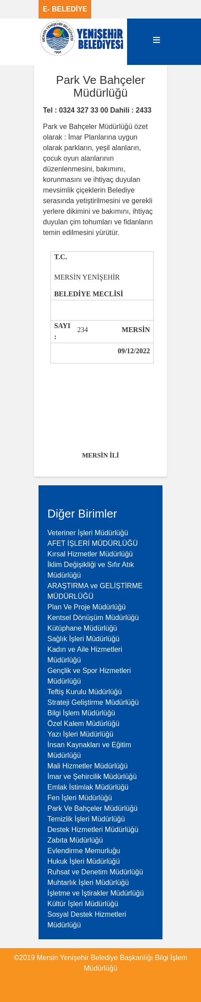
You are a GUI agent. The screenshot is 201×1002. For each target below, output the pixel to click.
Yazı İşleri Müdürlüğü (80, 734)
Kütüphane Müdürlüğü (82, 628)
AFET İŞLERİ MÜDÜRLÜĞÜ (92, 543)
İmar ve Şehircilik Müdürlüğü (92, 776)
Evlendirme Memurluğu (83, 851)
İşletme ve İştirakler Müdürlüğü (95, 893)
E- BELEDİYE (65, 9)
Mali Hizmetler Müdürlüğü (87, 766)
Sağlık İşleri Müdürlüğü (83, 639)
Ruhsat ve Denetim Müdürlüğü (95, 872)
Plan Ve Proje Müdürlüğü (86, 607)
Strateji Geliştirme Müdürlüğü (93, 702)
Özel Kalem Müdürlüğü (83, 723)
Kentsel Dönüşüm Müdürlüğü (93, 617)
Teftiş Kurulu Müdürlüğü (84, 692)
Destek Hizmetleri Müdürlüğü (92, 829)
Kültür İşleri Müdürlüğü (82, 903)
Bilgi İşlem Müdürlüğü (81, 713)
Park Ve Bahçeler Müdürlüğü (92, 808)
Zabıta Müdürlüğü (75, 840)
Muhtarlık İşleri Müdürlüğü (88, 882)
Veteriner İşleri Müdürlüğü (87, 533)
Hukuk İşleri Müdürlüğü (83, 861)
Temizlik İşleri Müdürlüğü (86, 819)
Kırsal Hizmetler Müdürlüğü (90, 554)
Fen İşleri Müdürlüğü (79, 798)
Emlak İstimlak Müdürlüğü (87, 787)
